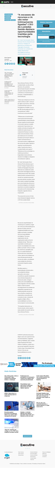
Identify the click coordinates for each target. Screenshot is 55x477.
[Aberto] (50, 6)
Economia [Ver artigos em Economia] (7, 20)
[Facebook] (5, 64)
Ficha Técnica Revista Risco (21, 454)
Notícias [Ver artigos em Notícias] (13, 20)
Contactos (44, 456)
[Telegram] (29, 358)
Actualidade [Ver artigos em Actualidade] (7, 16)
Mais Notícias (27, 436)
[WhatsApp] (12, 64)
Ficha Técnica (21, 452)
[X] (8, 64)
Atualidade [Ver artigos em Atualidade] (7, 18)
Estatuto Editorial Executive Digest (33, 453)
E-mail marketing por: (8, 452)
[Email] (43, 37)
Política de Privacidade (44, 454)
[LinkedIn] (10, 64)
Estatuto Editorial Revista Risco (33, 456)
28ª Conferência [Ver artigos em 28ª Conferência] (8, 14)
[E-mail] (14, 64)
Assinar (46, 25)
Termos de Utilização (46, 452)
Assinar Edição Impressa (33, 459)
